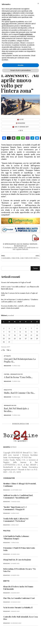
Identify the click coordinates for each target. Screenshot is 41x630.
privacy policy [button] (6, 13)
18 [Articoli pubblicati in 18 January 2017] (15, 335)
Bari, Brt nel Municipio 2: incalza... (16, 409)
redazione (7, 366)
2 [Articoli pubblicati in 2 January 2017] (3, 328)
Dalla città (8, 390)
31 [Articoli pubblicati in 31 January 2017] (9, 342)
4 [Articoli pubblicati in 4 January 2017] (14, 328)
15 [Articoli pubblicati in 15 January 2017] (37, 332)
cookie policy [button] (6, 19)
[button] (38, 3)
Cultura (6, 374)
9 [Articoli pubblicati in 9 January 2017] (3, 332)
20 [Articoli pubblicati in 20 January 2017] (26, 335)
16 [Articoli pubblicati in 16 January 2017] (4, 335)
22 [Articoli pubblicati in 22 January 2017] (37, 335)
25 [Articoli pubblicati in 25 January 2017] (15, 339)
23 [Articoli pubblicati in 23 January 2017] (4, 339)
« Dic (3, 350)
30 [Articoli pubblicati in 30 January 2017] (4, 342)
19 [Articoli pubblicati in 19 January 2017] (20, 335)
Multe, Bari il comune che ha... (19, 392)
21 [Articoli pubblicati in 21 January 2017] (31, 335)
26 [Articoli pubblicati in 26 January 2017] (20, 339)
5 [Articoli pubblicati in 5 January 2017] (20, 328)
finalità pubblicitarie (25, 34)
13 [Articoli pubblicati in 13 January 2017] (25, 332)
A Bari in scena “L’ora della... (18, 377)
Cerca (35, 268)
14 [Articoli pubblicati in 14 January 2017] (31, 332)
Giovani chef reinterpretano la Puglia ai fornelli (16, 282)
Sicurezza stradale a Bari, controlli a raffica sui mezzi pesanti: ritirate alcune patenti (18, 307)
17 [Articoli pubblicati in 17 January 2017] (9, 335)
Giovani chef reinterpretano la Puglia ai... (20, 360)
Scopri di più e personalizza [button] (20, 70)
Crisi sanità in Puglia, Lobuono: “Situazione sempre (16, 537)
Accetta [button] (20, 65)
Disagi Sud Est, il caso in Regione (17, 559)
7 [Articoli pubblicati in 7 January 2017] (31, 328)
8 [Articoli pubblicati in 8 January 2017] (37, 328)
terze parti (5, 24)
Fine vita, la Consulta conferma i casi (19, 598)
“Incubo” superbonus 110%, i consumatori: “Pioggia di (14, 508)
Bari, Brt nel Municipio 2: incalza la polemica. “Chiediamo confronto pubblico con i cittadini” (19, 300)
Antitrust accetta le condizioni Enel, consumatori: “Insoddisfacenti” (18, 496)
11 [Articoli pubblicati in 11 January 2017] (14, 332)
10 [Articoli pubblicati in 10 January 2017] (9, 332)
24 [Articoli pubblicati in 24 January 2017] (9, 339)
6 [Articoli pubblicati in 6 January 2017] (25, 328)
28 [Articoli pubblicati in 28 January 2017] (31, 339)
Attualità (7, 356)
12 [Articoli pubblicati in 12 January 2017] (20, 332)
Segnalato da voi (16, 374)
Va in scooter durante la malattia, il (17, 607)
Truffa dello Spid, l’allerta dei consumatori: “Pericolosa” (15, 519)
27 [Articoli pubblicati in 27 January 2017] (26, 339)
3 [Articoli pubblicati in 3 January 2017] (9, 328)
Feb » (9, 350)
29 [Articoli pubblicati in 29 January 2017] (37, 339)
